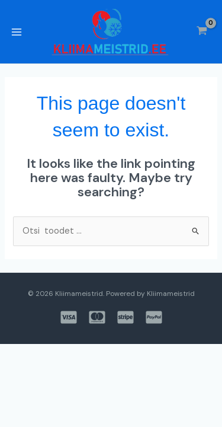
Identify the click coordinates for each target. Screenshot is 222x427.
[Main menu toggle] (16, 32)
